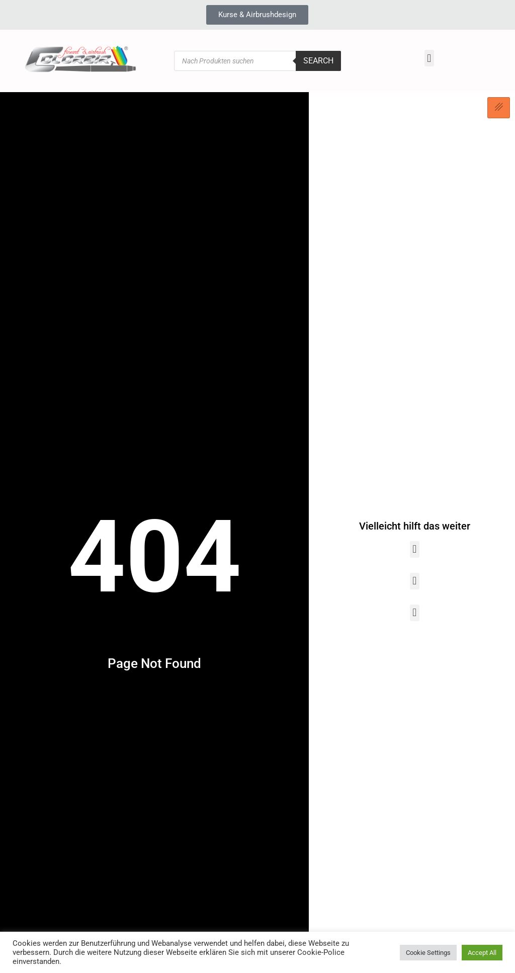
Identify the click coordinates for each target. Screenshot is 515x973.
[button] (429, 58)
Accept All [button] (482, 952)
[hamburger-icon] (498, 107)
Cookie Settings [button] (428, 952)
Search (318, 60)
